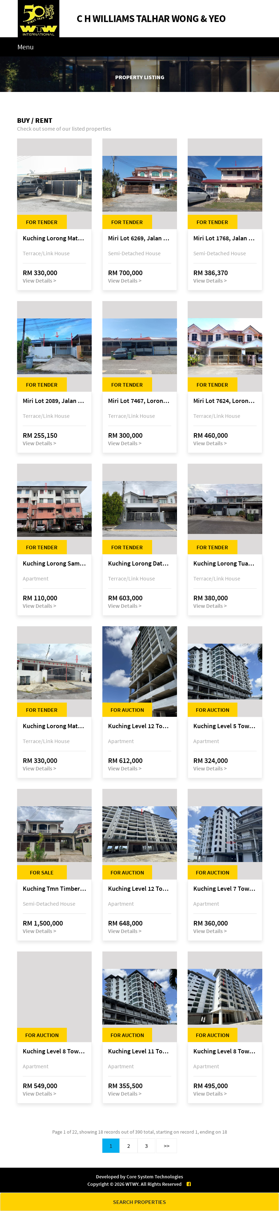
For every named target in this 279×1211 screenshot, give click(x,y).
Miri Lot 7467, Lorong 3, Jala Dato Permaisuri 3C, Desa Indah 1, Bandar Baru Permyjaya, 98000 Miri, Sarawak (139, 401)
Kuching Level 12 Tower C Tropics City (139, 889)
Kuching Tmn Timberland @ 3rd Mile (54, 889)
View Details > (39, 280)
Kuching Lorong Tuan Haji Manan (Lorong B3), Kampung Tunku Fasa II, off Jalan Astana (225, 563)
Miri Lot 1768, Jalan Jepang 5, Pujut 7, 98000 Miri (225, 238)
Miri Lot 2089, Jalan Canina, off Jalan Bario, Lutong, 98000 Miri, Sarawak (54, 401)
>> (167, 1145)
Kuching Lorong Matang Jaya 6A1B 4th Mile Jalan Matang (54, 238)
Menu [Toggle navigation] (25, 46)
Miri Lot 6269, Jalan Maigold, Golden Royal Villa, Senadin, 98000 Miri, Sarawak (139, 238)
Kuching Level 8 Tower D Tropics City (225, 1051)
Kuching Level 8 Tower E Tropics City (54, 1051)
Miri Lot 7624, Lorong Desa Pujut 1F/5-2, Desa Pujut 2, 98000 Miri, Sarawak (225, 401)
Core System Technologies (155, 1176)
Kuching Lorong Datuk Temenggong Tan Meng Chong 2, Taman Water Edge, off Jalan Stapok (139, 563)
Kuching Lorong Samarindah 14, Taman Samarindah (54, 563)
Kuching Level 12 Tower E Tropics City (139, 726)
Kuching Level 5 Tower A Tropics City (225, 726)
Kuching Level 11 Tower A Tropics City (139, 1051)
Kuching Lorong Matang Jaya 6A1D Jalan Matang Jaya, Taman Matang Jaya (54, 726)
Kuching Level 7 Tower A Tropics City (225, 889)
